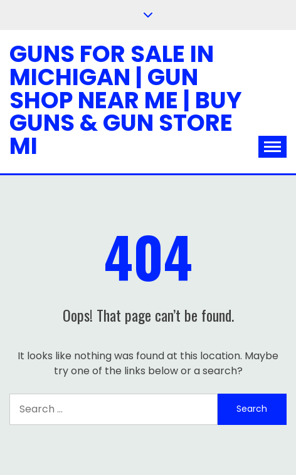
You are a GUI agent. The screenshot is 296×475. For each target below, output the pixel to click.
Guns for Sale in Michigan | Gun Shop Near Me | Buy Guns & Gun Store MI (125, 100)
